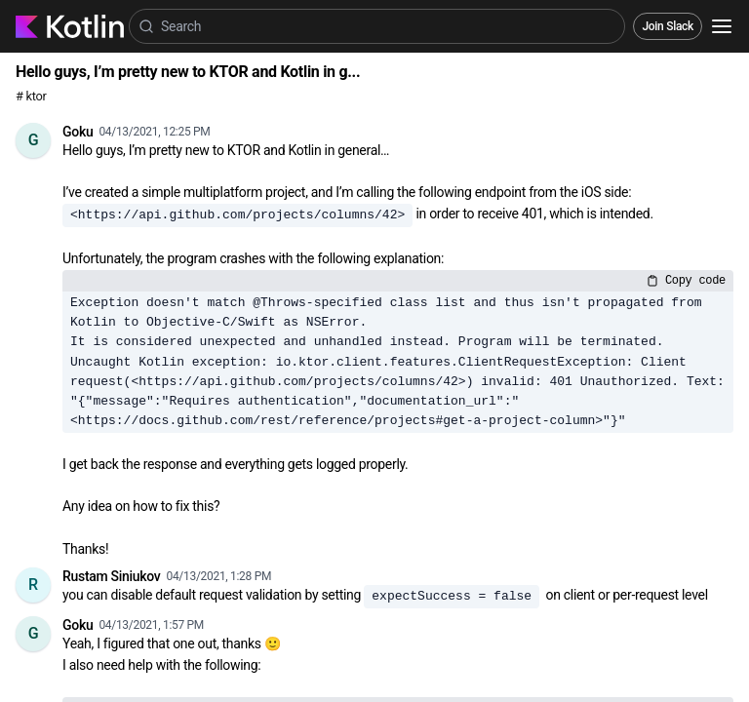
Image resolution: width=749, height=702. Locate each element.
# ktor (31, 96)
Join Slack (667, 26)
